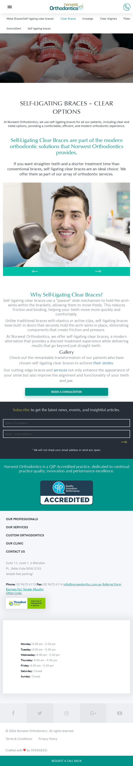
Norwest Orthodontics (32, 730)
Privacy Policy (48, 738)
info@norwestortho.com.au (82, 584)
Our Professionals (22, 519)
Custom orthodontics (25, 535)
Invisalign (87, 18)
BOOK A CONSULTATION (66, 392)
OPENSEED (39, 750)
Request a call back (67, 761)
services (60, 369)
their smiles (103, 362)
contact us (15, 551)
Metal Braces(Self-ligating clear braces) (30, 18)
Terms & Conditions (19, 738)
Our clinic (14, 543)
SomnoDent (14, 28)
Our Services (17, 527)
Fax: (39, 584)
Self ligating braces (39, 28)
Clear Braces (68, 18)
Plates (127, 18)
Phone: (11, 584)
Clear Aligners (108, 18)
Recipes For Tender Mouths (24, 589)
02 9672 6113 (126, 7)
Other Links (14, 593)
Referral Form (111, 584)
